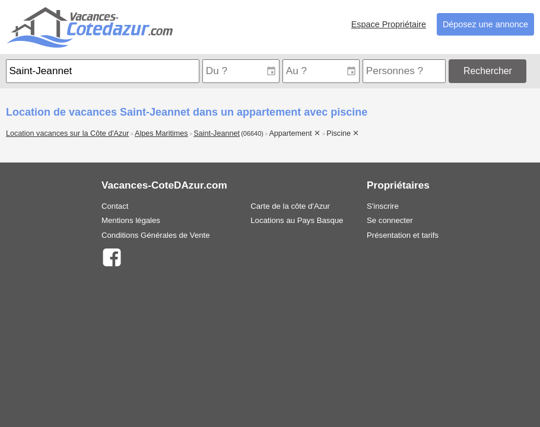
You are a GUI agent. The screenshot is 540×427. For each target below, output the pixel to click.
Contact (114, 206)
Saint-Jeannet (216, 133)
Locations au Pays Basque (296, 220)
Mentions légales (130, 220)
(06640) (252, 133)
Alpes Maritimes (161, 133)
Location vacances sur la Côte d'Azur (67, 133)
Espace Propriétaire (388, 24)
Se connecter (390, 220)
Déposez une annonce (485, 24)
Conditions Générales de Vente (155, 235)
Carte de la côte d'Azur (290, 206)
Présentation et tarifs (403, 235)
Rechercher (487, 71)
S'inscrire (383, 206)
